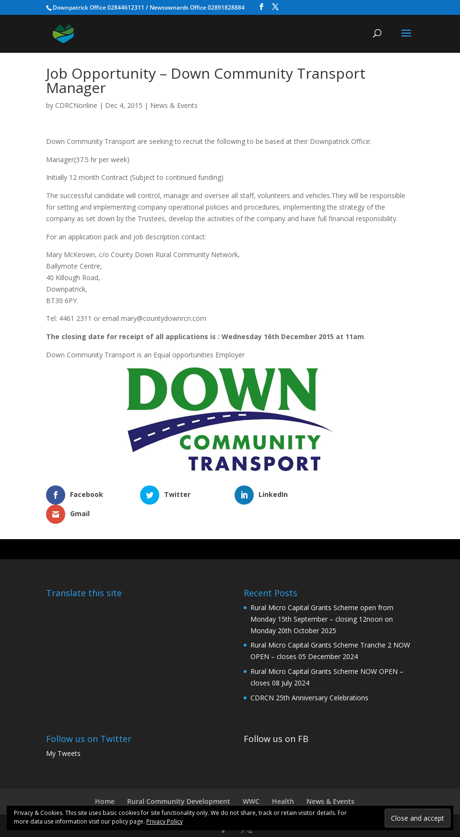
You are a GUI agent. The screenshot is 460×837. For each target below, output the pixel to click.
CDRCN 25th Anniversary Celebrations (309, 678)
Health (283, 782)
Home (105, 782)
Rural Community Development (178, 782)
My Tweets (63, 734)
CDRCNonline (76, 105)
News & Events (174, 105)
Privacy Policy (164, 821)
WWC (251, 782)
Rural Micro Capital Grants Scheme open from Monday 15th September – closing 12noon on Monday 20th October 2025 (321, 600)
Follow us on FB (276, 719)
